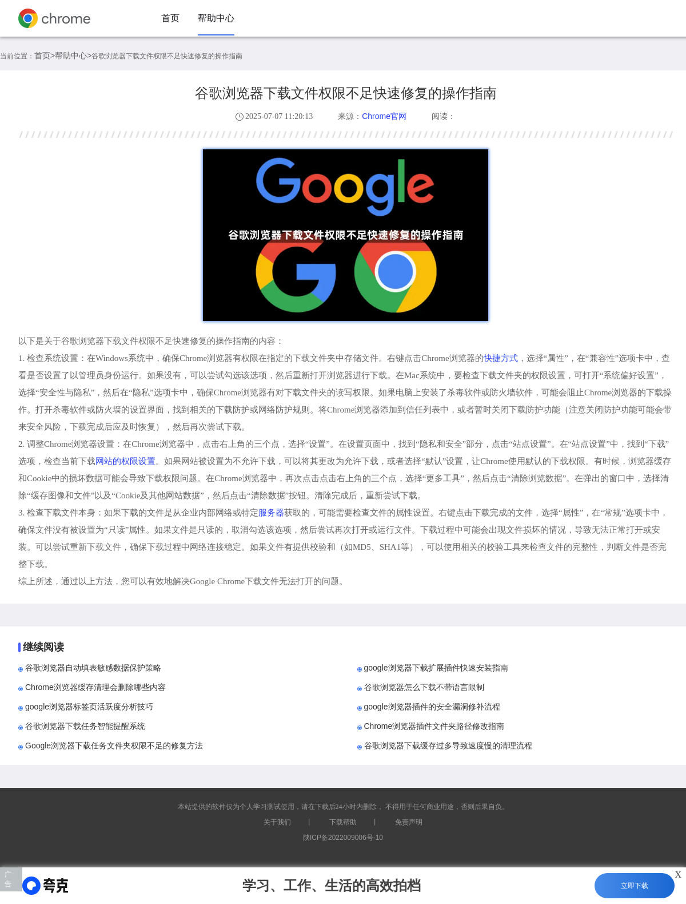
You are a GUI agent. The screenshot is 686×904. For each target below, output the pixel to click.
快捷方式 (501, 358)
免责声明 (408, 822)
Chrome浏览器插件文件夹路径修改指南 (434, 726)
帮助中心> (73, 55)
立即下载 (634, 886)
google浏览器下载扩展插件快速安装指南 (436, 667)
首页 (170, 18)
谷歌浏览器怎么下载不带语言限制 (424, 687)
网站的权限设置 (125, 461)
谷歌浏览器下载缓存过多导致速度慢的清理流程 (448, 745)
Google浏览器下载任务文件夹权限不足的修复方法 (114, 745)
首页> (44, 55)
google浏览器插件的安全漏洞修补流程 (432, 706)
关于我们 (277, 822)
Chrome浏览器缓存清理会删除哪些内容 (95, 687)
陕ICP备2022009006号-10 (343, 838)
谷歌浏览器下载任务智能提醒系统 (85, 726)
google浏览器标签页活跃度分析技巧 (89, 706)
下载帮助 (343, 822)
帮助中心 (216, 18)
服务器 (271, 512)
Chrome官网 (384, 116)
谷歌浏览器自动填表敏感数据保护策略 (93, 667)
